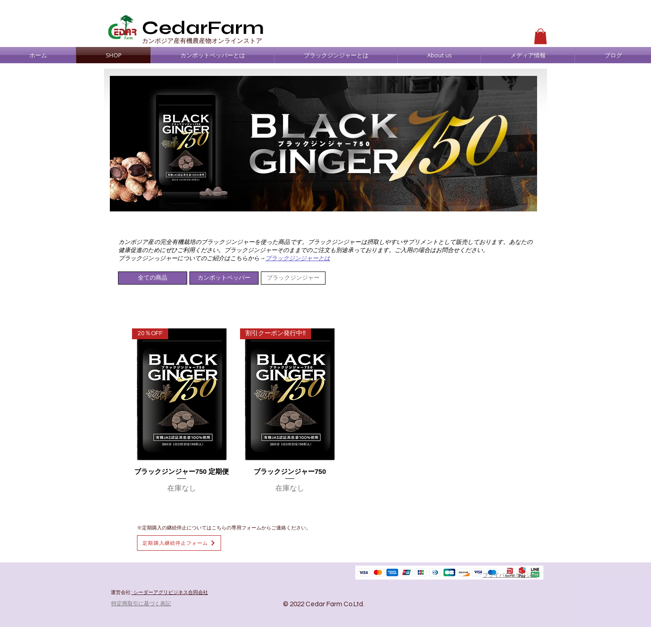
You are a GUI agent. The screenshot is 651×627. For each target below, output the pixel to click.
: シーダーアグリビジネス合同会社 (170, 592)
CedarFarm (203, 27)
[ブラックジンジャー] (293, 278)
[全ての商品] (152, 278)
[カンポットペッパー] (224, 278)
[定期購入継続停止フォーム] (179, 543)
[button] (540, 36)
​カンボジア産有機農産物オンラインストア (202, 40)
